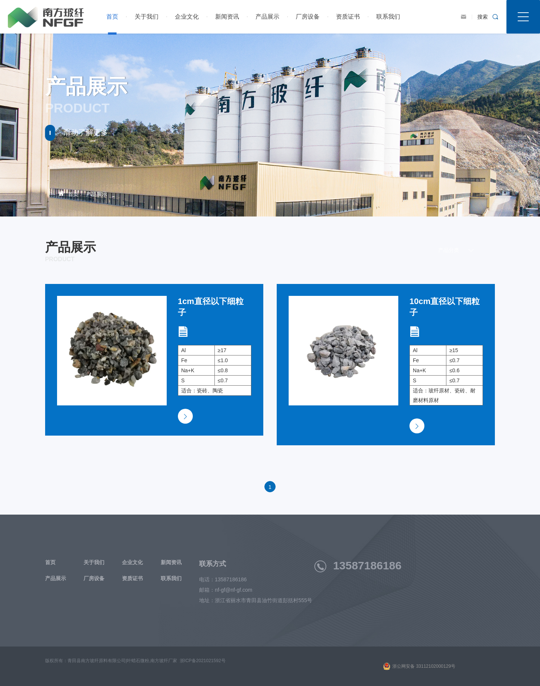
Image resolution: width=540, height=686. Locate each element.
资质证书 (348, 16)
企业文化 (187, 16)
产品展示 (267, 16)
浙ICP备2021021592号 (203, 660)
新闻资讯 (227, 16)
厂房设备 (308, 16)
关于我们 (146, 16)
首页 (112, 16)
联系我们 (388, 16)
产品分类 (460, 250)
